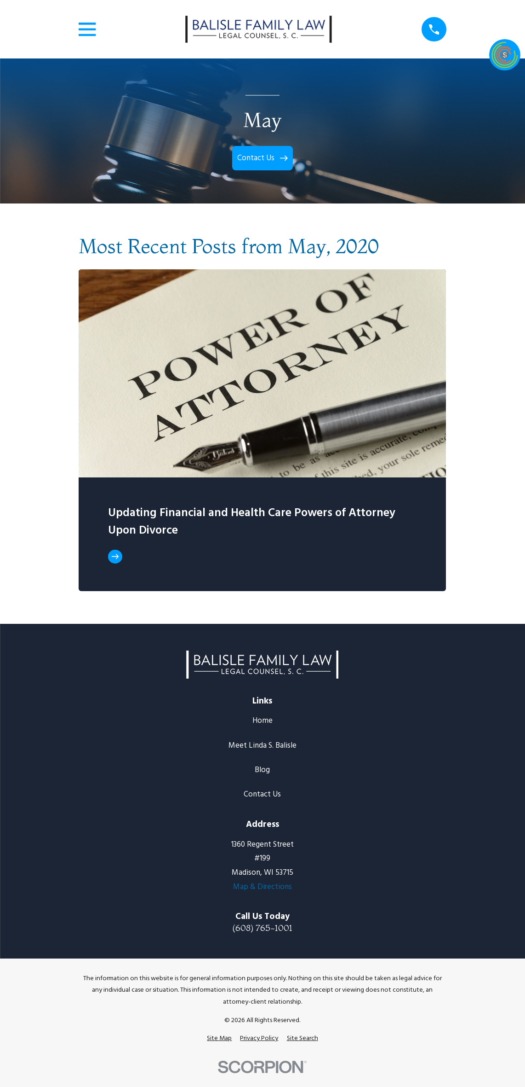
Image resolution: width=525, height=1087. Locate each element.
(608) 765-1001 (262, 928)
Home (262, 721)
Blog (262, 770)
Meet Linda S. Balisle (262, 745)
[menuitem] (219, 1039)
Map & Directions (262, 887)
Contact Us (262, 794)
